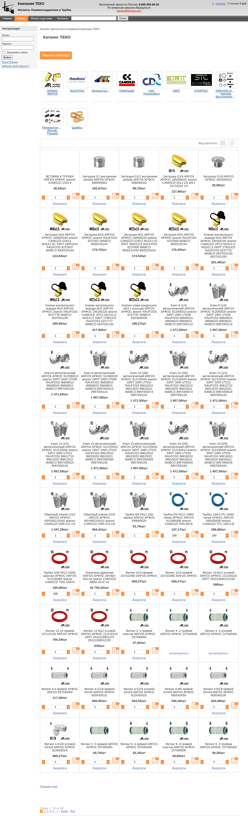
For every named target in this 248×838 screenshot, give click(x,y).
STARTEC (201, 91)
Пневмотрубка (102, 91)
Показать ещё (48, 786)
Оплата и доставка (41, 18)
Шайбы (77, 127)
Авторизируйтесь (179, 653)
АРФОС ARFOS (52, 92)
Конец (64, 811)
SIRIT (176, 91)
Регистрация (10, 62)
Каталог (21, 18)
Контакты (62, 18)
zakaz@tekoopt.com (129, 10)
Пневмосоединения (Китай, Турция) (52, 130)
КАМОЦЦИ (126, 91)
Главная (7, 18)
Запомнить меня (17, 52)
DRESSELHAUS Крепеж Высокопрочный (226, 93)
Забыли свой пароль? (15, 66)
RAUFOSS (77, 91)
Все (73, 811)
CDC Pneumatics (151, 92)
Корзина (220, 3)
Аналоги (60, 204)
